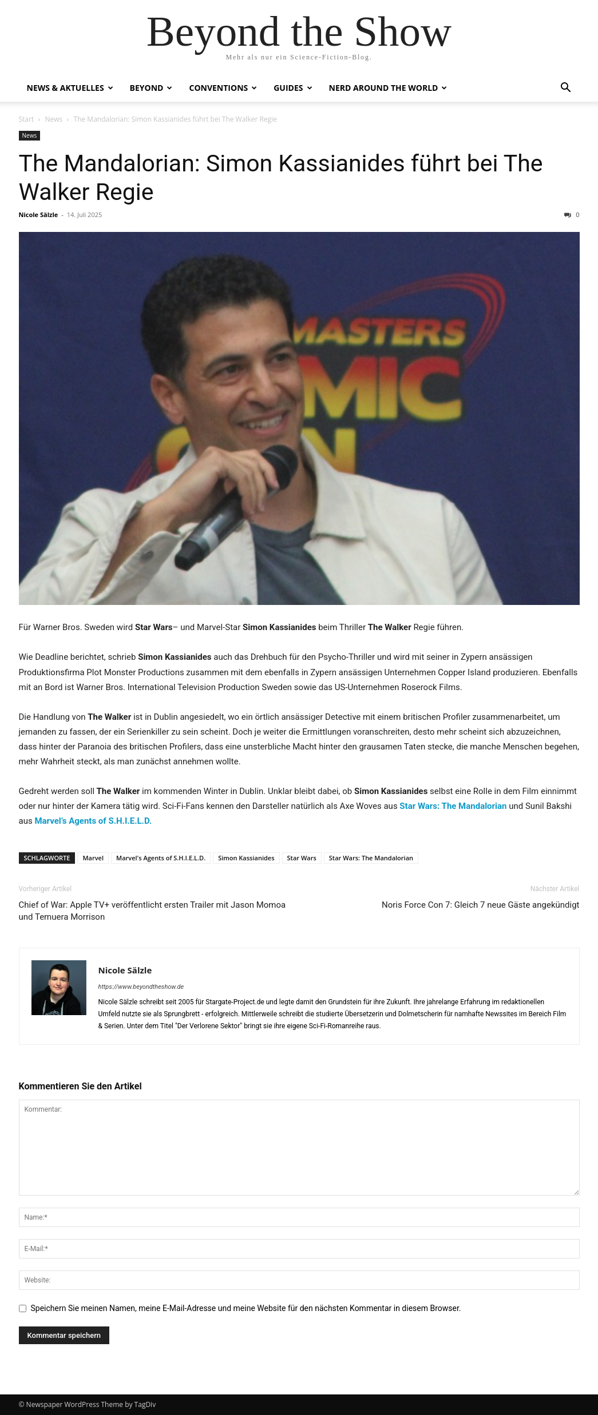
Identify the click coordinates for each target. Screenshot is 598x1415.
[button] (566, 88)
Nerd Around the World (388, 87)
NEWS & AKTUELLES (70, 87)
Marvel (93, 857)
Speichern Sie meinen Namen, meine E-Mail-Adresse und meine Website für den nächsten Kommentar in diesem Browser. (246, 1308)
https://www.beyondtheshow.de (141, 987)
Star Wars (301, 857)
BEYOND (151, 87)
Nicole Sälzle (38, 214)
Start (26, 119)
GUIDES (293, 87)
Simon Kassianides (246, 857)
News (53, 119)
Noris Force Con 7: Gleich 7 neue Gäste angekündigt (480, 905)
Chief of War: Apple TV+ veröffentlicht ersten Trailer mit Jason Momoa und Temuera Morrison (152, 911)
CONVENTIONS (223, 87)
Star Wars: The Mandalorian (371, 857)
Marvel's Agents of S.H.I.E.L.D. (160, 857)
